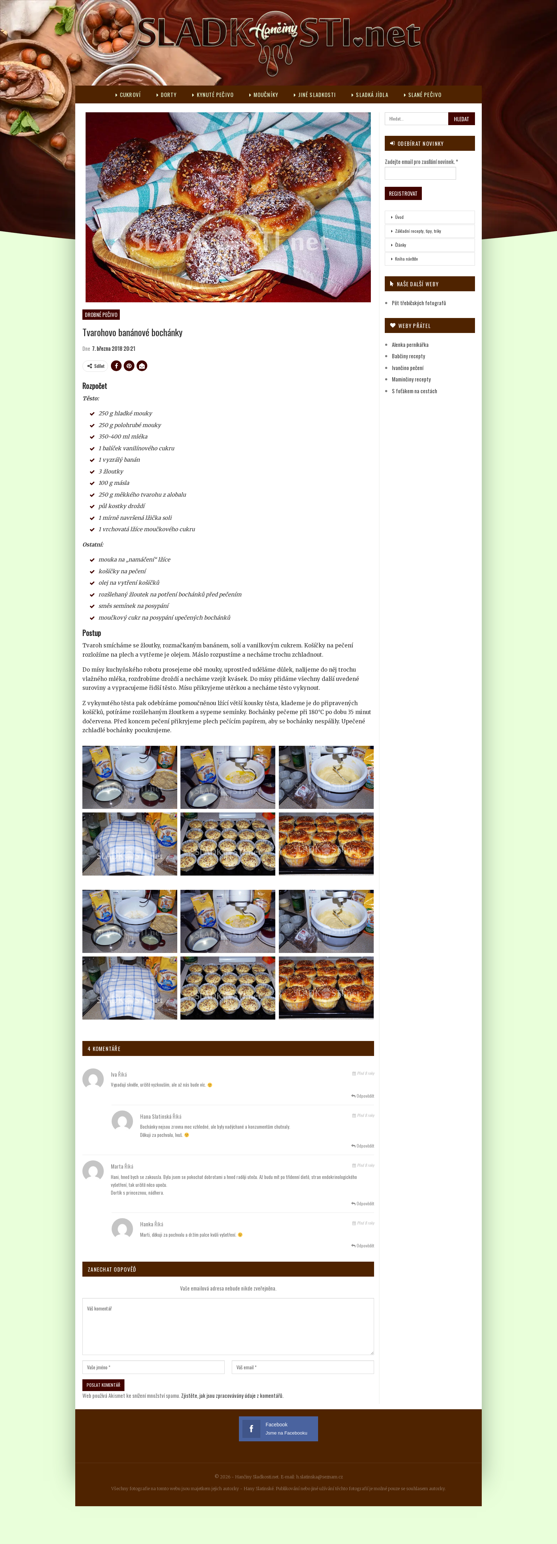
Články (400, 245)
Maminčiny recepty (411, 379)
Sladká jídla (372, 94)
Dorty (164, 94)
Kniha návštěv (406, 259)
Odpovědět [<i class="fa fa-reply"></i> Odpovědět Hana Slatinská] (362, 1146)
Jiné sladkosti (316, 94)
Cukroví (125, 94)
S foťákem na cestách (414, 391)
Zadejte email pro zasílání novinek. (421, 161)
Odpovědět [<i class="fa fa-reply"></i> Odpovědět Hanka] (362, 1245)
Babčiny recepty (408, 356)
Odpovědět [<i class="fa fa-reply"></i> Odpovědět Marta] (362, 1203)
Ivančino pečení (407, 367)
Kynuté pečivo (211, 94)
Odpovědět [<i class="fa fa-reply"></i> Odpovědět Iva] (362, 1096)
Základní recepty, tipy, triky (418, 231)
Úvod (399, 217)
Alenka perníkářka (410, 344)
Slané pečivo (426, 94)
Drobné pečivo (101, 314)
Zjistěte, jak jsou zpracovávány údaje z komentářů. (232, 1395)
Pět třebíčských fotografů (419, 303)
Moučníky (263, 94)
